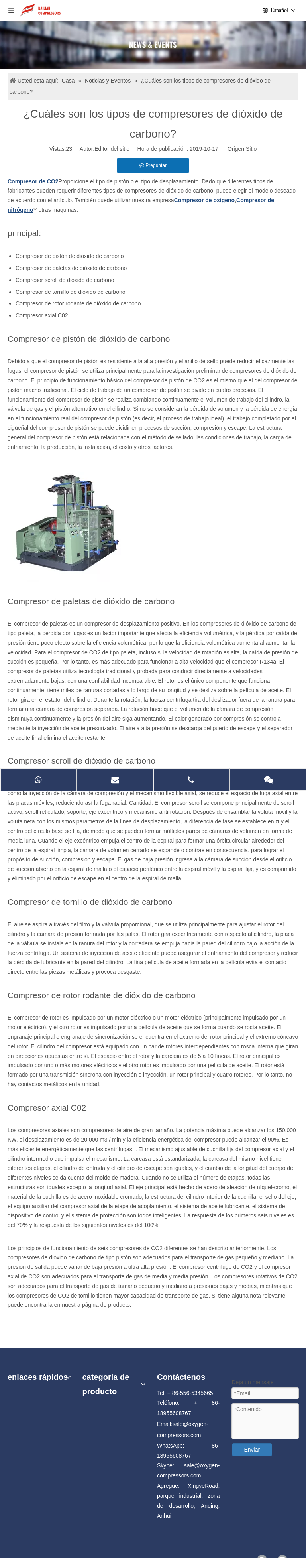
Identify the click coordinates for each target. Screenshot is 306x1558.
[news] (153, 45)
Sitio (251, 149)
